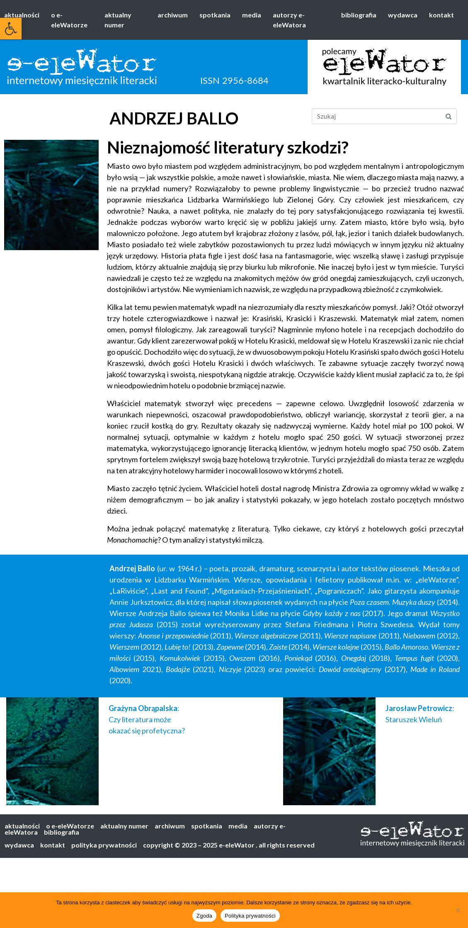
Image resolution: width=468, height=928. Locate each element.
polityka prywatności (104, 845)
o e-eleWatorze (69, 20)
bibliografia (358, 15)
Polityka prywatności (250, 916)
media (251, 15)
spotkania (214, 15)
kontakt (441, 15)
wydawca (402, 15)
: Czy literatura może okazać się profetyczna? (147, 719)
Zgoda (204, 916)
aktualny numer (117, 20)
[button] (11, 28)
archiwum (173, 15)
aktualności (21, 15)
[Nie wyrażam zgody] (457, 910)
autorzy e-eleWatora (289, 20)
